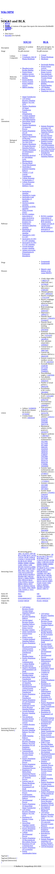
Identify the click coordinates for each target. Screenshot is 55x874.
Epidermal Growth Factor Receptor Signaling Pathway (28, 707)
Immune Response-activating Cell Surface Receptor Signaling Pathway (47, 129)
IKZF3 (45, 571)
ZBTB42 (40, 587)
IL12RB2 (32, 567)
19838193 (44, 451)
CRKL (39, 562)
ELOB (20, 561)
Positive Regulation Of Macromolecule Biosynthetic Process (29, 840)
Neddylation (26, 224)
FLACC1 (47, 568)
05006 (20, 596)
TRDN (33, 588)
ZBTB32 (46, 585)
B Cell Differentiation (46, 628)
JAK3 (20, 572)
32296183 (8, 28)
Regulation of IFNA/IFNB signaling (26, 231)
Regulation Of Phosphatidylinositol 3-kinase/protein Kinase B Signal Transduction (29, 688)
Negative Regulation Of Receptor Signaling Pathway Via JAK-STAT (29, 139)
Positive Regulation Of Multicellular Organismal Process (28, 766)
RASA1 (31, 582)
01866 (39, 596)
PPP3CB (25, 580)
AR (34, 553)
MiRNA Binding (27, 87)
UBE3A (39, 585)
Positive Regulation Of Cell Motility (28, 829)
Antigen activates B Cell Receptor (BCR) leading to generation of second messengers (47, 227)
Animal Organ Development (46, 694)
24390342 (44, 420)
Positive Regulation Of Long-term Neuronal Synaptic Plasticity (47, 823)
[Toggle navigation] (2, 18)
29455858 (44, 330)
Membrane (44, 59)
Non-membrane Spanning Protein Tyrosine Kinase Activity (47, 77)
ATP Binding (45, 87)
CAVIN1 (33, 555)
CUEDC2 (21, 559)
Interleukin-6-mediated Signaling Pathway (28, 168)
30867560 (44, 350)
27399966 (44, 464)
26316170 (44, 460)
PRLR (30, 580)
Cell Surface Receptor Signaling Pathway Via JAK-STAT (28, 101)
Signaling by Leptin (28, 195)
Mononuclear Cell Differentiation (47, 660)
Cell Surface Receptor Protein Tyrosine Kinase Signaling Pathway (47, 136)
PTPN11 (25, 582)
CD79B (51, 560)
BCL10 (20, 555)
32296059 (32, 408)
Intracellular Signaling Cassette (28, 824)
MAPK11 (31, 574)
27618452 (44, 320)
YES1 (32, 589)
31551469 (49, 396)
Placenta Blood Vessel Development (29, 164)
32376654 (44, 284)
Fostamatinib (45, 261)
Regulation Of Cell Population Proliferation (28, 747)
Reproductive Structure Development (45, 835)
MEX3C (31, 576)
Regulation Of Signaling (46, 724)
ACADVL (26, 553)
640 (38, 594)
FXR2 (39, 570)
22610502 (49, 362)
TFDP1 (23, 588)
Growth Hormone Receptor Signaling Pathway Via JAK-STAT (28, 731)
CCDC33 (40, 560)
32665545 (44, 311)
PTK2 (20, 582)
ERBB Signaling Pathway (27, 737)
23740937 (44, 474)
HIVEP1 (21, 567)
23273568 (44, 458)
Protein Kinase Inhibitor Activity (28, 73)
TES (19, 588)
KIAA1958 (26, 572)
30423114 (44, 424)
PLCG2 (45, 577)
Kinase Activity (46, 89)
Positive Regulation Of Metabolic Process (28, 760)
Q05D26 (45, 601)
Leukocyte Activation (44, 677)
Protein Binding (27, 80)
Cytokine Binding (28, 664)
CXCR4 (27, 559)
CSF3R (25, 557)
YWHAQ (21, 591)
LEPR (20, 574)
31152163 (48, 335)
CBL (47, 558)
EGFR (33, 559)
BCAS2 (39, 556)
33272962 (44, 441)
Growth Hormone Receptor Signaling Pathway (28, 713)
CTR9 (44, 562)
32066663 (44, 345)
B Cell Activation (47, 634)
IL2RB (20, 569)
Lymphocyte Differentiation (46, 664)
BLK (45, 42)
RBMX (20, 584)
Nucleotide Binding (47, 64)
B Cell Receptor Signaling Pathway (47, 155)
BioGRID (8, 35)
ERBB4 (31, 563)
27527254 (45, 297)
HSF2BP (40, 571)
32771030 (44, 443)
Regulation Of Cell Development (47, 806)
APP (31, 553)
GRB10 (48, 570)
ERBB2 (20, 563)
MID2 (39, 575)
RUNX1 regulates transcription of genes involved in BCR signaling (47, 219)
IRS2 (23, 571)
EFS (47, 562)
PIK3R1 (49, 575)
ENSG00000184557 (25, 598)
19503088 (44, 422)
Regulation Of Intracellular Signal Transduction (47, 668)
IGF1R (26, 567)
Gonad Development (45, 739)
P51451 (39, 601)
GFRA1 (25, 565)
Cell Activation (46, 727)
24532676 (44, 432)
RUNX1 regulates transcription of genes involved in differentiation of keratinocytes (28, 218)
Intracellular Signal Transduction (28, 122)
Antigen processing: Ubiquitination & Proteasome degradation (29, 253)
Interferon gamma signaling (28, 204)
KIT (31, 572)
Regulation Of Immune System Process (27, 819)
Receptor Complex (28, 630)
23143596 (44, 419)
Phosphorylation (27, 666)
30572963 (44, 489)
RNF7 (31, 584)
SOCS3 (27, 42)
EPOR (30, 561)
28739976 (44, 498)
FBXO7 (39, 566)
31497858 (50, 375)
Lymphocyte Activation (45, 673)
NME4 (26, 578)
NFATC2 (21, 578)
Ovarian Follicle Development (46, 751)
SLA (50, 579)
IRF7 (33, 569)
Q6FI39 (26, 601)
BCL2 (44, 556)
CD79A (46, 560)
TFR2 (29, 588)
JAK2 (32, 571)
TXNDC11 (25, 589)
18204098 (44, 466)
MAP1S (25, 574)
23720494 (25, 414)
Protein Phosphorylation (27, 655)
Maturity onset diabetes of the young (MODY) (46, 271)
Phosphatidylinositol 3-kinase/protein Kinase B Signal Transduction (48, 756)
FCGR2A (46, 566)
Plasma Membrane (47, 57)
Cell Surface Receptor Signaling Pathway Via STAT (28, 741)
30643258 (44, 356)
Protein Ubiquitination (27, 113)
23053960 (44, 456)
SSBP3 (50, 581)
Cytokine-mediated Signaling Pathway (28, 116)
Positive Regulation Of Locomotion (28, 848)
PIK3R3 (39, 577)
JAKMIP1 (40, 573)
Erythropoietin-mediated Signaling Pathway (28, 796)
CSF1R (20, 557)
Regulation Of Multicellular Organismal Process (28, 772)
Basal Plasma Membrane (45, 810)
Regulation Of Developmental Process (46, 685)
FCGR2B (40, 568)
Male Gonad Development (45, 709)
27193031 (45, 481)
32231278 (44, 413)
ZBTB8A (46, 587)
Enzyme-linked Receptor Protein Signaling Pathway (28, 622)
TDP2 (49, 583)
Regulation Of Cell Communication (28, 845)
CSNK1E (32, 557)
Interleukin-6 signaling (26, 192)
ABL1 (20, 553)
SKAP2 (46, 579)
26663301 (44, 447)
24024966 (44, 392)
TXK (19, 589)
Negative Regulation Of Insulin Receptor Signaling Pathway (29, 146)
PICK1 (43, 575)
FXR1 (52, 568)
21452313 (51, 417)
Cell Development (47, 846)
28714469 (44, 445)
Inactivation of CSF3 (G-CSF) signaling (29, 240)
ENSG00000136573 (43, 598)
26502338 (44, 462)
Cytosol (24, 55)
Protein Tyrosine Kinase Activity (46, 71)
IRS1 (19, 571)
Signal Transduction (29, 97)
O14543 (20, 601)
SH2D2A (26, 586)
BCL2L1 (50, 556)
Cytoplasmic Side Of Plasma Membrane (29, 58)
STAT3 (44, 583)
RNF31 (25, 584)
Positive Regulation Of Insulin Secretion (48, 148)
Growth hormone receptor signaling (28, 247)
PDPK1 (32, 578)
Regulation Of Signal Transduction (47, 730)
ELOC (25, 561)
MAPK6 (21, 576)
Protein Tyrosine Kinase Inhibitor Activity (27, 83)
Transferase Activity (48, 91)
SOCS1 (39, 581)
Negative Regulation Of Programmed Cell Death (29, 669)
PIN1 (20, 580)
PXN (50, 577)
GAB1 (20, 565)
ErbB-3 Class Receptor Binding (47, 743)
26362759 (44, 400)
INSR (30, 569)
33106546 (44, 366)
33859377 (44, 314)
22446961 (44, 369)
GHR (30, 565)
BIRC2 (43, 558)
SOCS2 (32, 586)
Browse (7, 23)
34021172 (45, 280)
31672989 (44, 485)
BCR (38, 558)
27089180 (44, 290)
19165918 (44, 449)
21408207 (44, 455)
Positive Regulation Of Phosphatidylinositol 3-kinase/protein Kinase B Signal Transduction (29, 647)
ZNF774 (45, 589)
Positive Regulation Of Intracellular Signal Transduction (29, 806)
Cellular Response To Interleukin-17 (28, 179)
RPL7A (20, 586)
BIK (24, 555)
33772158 (44, 367)
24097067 (45, 436)
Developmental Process (27, 801)
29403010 (31, 418)
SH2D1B (40, 579)
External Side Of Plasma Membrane (28, 782)
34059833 (44, 339)
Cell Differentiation (28, 119)
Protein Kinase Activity (46, 67)
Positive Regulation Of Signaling (28, 682)
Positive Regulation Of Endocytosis (47, 783)
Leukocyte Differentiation (46, 690)
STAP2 (39, 583)
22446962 (44, 371)
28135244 (44, 496)
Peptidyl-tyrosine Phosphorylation (46, 142)
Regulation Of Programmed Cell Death (28, 787)
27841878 (51, 318)
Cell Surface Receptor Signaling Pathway (28, 616)
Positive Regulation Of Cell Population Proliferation (28, 702)
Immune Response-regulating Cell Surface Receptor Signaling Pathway (47, 842)
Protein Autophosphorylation (29, 852)
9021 (19, 594)
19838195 (44, 453)
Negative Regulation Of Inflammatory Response (29, 151)
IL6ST (25, 569)
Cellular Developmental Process (27, 834)
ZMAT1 (39, 589)
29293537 (44, 487)
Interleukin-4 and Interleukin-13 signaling (28, 199)
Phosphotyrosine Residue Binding (27, 69)
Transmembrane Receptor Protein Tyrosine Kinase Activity (28, 754)
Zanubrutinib (45, 263)
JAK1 (28, 571)
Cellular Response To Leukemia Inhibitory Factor (28, 184)
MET (26, 576)
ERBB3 (26, 563)
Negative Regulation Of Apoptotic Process (29, 127)
